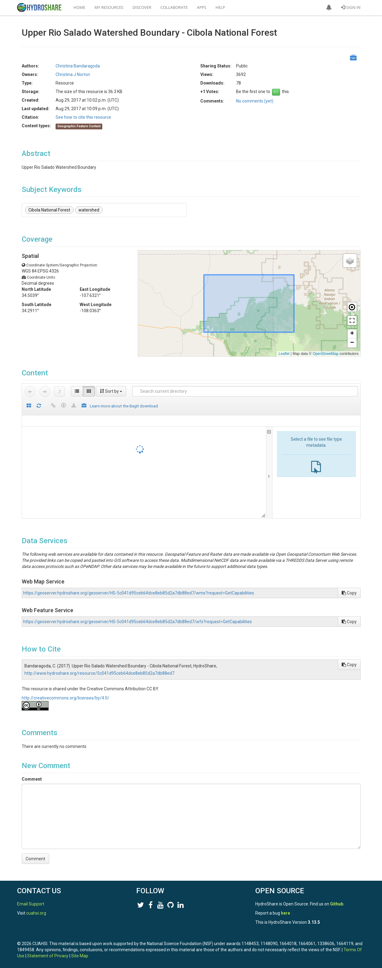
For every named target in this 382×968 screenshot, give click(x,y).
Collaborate (174, 7)
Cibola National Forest (49, 210)
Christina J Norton (73, 74)
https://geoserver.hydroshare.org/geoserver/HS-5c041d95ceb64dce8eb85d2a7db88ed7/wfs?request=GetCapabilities (137, 621)
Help (220, 7)
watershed (88, 210)
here (285, 913)
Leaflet (283, 354)
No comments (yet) (254, 101)
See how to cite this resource (83, 117)
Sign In (350, 7)
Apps (201, 7)
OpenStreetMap (326, 354)
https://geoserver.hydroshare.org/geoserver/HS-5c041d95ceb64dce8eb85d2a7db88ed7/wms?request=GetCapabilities (138, 593)
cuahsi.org (36, 913)
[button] (329, 7)
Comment (32, 779)
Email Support (30, 903)
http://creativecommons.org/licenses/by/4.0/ (65, 697)
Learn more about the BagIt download (124, 405)
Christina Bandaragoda (78, 65)
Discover (142, 7)
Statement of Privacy (47, 955)
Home (79, 7)
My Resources (108, 7)
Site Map (79, 955)
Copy (349, 593)
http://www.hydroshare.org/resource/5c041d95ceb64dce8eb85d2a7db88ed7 (99, 673)
